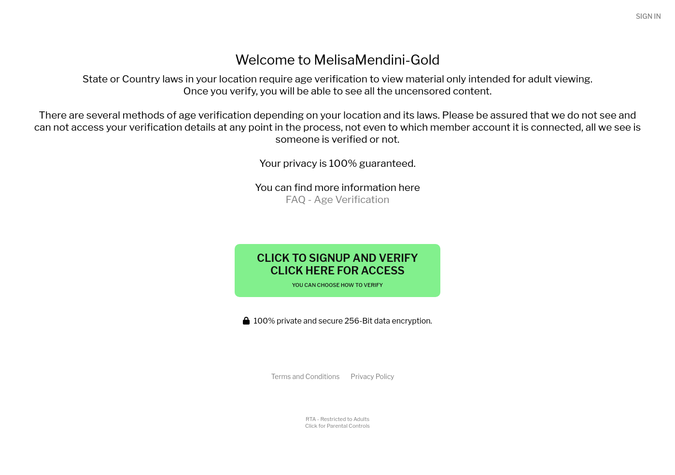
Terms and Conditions (305, 376)
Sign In (648, 16)
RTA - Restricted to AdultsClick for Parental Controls (337, 422)
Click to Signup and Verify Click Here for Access (337, 270)
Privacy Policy (372, 376)
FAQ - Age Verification (337, 199)
